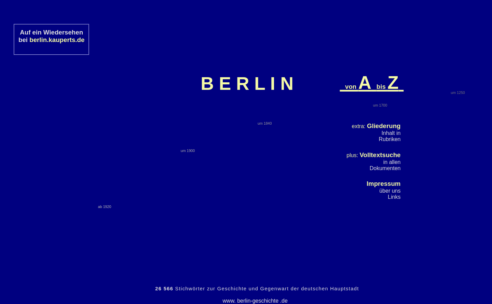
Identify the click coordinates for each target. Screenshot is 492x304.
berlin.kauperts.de (56, 39)
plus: (373, 155)
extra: (376, 126)
